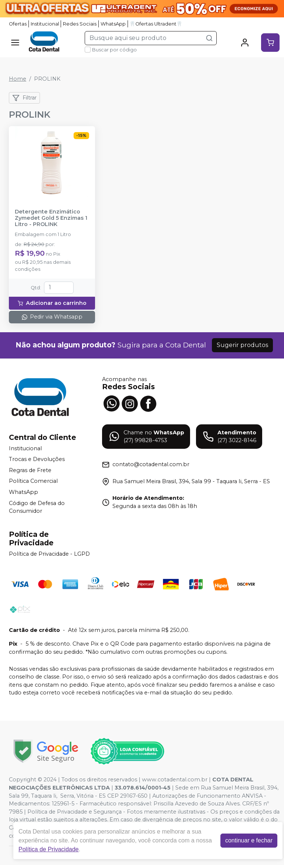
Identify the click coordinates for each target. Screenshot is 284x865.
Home (17, 78)
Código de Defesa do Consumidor (37, 507)
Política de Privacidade (48, 849)
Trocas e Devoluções (37, 459)
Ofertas (18, 24)
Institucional (45, 24)
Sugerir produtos (242, 345)
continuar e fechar (249, 840)
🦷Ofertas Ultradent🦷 (155, 24)
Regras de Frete (30, 470)
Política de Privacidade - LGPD (49, 554)
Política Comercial (33, 481)
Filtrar (24, 98)
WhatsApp (113, 24)
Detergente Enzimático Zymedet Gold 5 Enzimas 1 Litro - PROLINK (51, 218)
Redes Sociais (80, 24)
